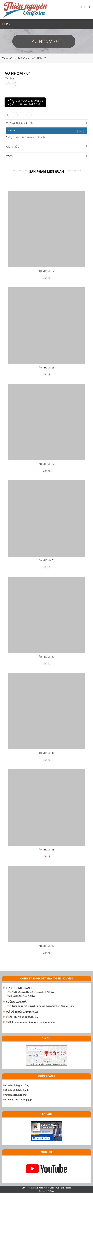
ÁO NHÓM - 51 (46, 560)
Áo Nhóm (22, 58)
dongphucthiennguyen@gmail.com (35, 1021)
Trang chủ (7, 58)
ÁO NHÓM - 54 (46, 270)
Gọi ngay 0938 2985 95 (25, 102)
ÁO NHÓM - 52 (46, 463)
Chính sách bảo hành (17, 1089)
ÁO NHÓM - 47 (46, 945)
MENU (7, 24)
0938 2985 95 (30, 1016)
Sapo (52, 1191)
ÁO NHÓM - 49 (46, 753)
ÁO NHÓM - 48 (46, 849)
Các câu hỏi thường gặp (18, 1099)
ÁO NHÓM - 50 (46, 656)
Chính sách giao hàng (17, 1085)
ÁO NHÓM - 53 (46, 367)
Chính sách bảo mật (16, 1094)
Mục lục (11, 130)
